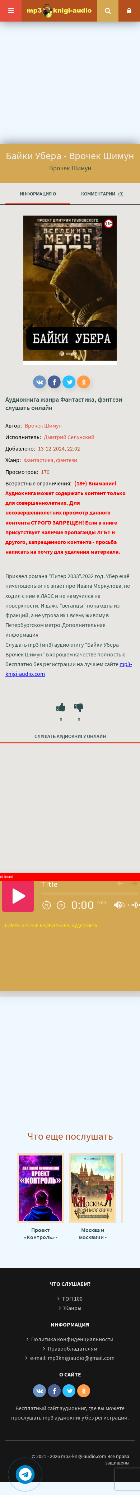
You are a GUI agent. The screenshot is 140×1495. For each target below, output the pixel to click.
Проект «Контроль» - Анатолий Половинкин (40, 1233)
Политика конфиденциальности (72, 1339)
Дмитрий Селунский (69, 436)
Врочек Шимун (43, 425)
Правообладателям (72, 1348)
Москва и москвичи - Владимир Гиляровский (92, 1233)
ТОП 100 (72, 1298)
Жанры (72, 1307)
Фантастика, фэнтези (91, 399)
